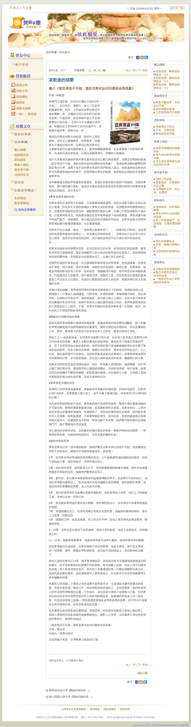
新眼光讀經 (21, 108)
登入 (16, 8)
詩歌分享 (19, 91)
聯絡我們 (125, 709)
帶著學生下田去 (164, 126)
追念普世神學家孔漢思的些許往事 (166, 163)
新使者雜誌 (21, 203)
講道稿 (19, 182)
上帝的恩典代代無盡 (166, 112)
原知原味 (20, 159)
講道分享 (19, 85)
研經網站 (19, 96)
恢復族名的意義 (164, 133)
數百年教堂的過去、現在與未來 (166, 274)
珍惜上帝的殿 (162, 179)
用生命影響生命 (164, 241)
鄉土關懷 (20, 149)
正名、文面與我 (164, 130)
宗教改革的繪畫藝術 (166, 268)
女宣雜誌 (20, 198)
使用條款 (95, 709)
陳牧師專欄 (22, 134)
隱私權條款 (110, 709)
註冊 (29, 8)
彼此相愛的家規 (164, 109)
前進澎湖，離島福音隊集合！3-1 (166, 86)
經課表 (18, 102)
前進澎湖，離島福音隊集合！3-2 (166, 79)
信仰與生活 (21, 174)
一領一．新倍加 (24, 114)
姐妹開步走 (21, 154)
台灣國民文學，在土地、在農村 (166, 190)
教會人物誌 (21, 164)
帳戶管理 (22, 64)
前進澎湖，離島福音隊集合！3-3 (166, 73)
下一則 (141, 70)
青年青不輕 (21, 169)
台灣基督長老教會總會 (73, 709)
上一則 (132, 70)
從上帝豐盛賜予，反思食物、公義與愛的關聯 (166, 223)
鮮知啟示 (64, 52)
